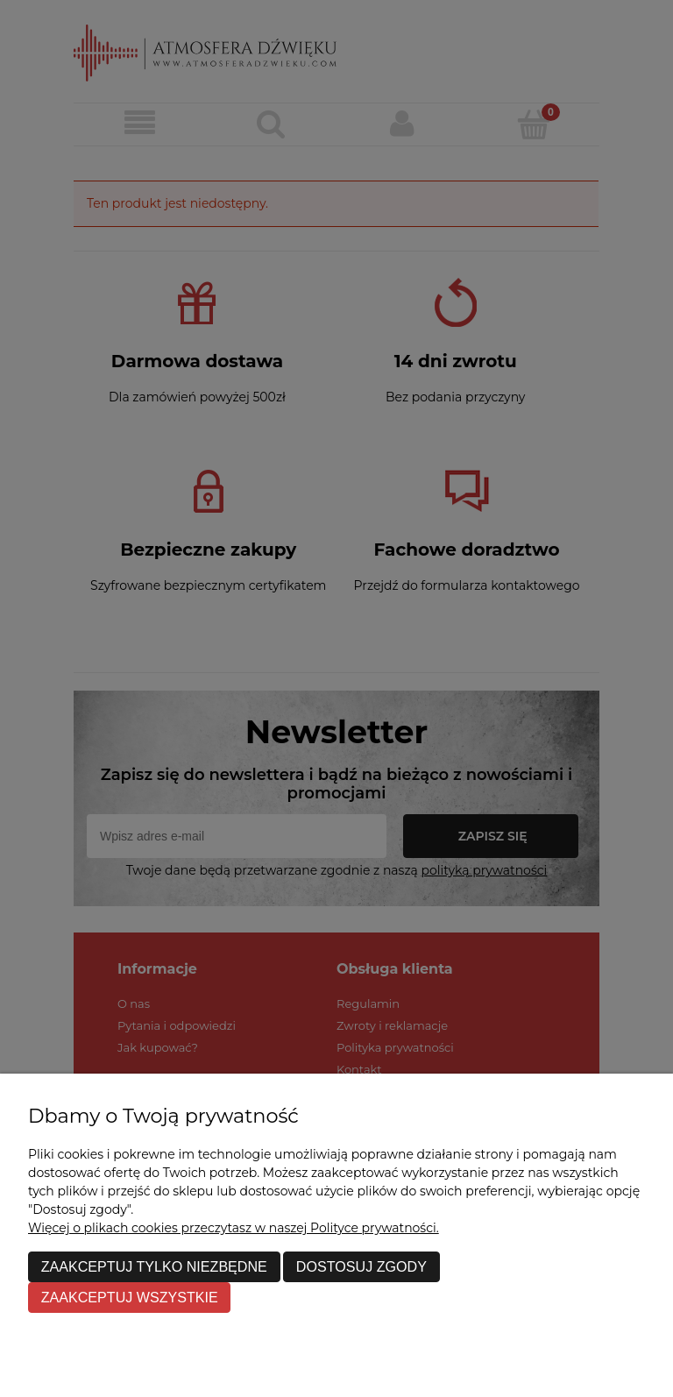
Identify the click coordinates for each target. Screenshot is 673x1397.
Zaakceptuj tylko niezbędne (154, 1266)
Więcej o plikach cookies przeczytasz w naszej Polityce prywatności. (233, 1228)
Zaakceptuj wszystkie (129, 1297)
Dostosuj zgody (361, 1266)
